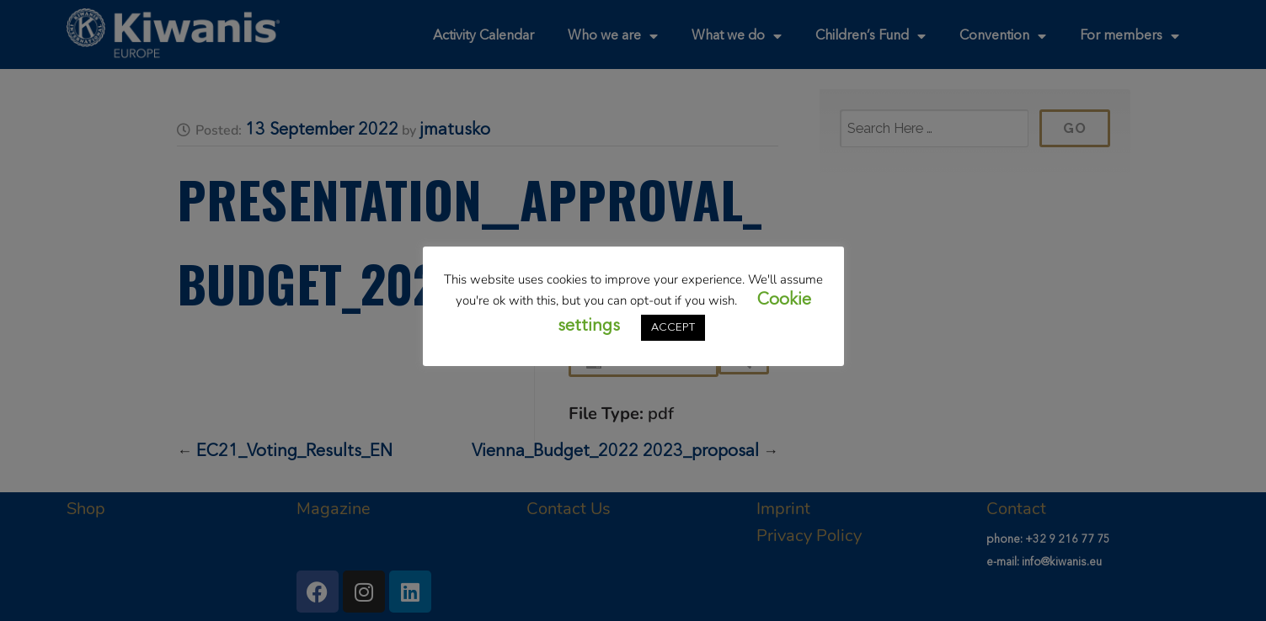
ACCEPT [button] (673, 327)
